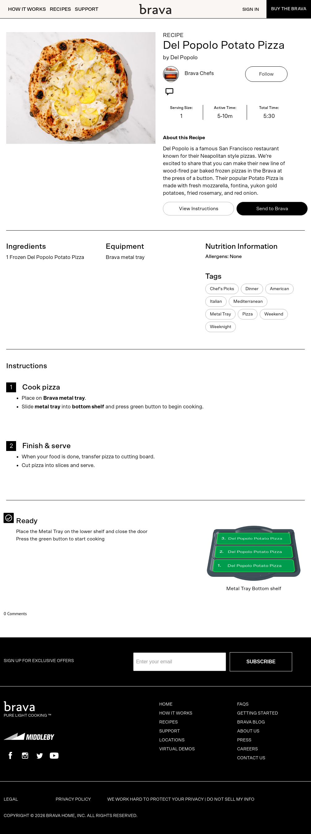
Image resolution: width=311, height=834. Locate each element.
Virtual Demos (177, 749)
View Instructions (198, 208)
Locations (172, 740)
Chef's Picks (222, 289)
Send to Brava (272, 208)
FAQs (243, 704)
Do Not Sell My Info (230, 799)
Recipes (60, 9)
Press (244, 740)
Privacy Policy (73, 799)
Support (86, 9)
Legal (11, 799)
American (279, 289)
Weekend (273, 314)
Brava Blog (251, 722)
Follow (266, 74)
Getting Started (257, 713)
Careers (247, 749)
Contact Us (251, 758)
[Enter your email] (179, 662)
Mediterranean (248, 301)
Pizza (247, 314)
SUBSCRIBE (260, 661)
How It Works (27, 9)
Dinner (251, 289)
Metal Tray (220, 314)
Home (166, 704)
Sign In (250, 9)
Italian (216, 301)
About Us (248, 731)
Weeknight (220, 327)
